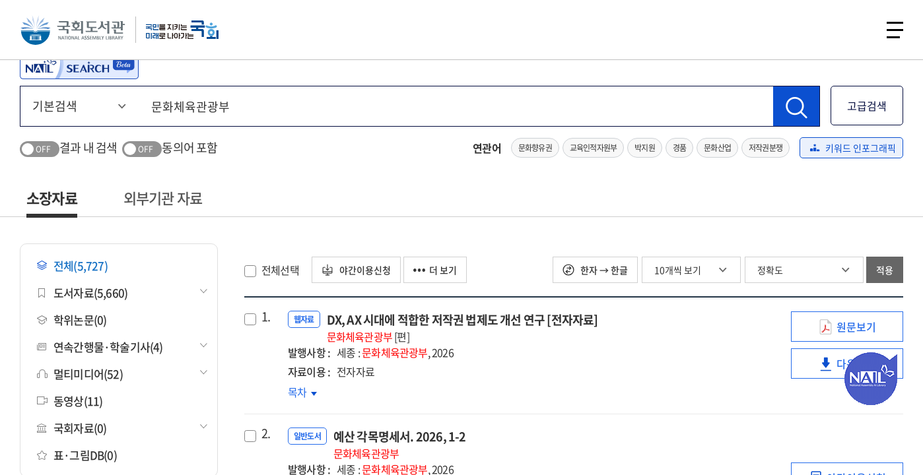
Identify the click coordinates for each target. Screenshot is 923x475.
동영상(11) (69, 401)
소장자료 (51, 197)
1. (265, 317)
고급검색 (867, 105)
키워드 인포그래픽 (853, 147)
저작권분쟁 (765, 148)
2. (265, 433)
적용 (884, 269)
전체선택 (280, 270)
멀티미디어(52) (80, 373)
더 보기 (435, 269)
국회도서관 (72, 29)
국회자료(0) (71, 428)
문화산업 (717, 148)
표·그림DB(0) (77, 455)
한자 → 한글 (595, 269)
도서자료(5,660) (82, 292)
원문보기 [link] (856, 330)
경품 (679, 148)
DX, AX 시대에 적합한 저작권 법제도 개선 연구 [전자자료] (462, 327)
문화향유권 (535, 148)
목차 (302, 392)
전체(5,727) (72, 265)
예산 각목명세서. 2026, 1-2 (399, 444)
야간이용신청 (356, 269)
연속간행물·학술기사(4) (100, 346)
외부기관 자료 (162, 197)
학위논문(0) (71, 319)
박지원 (644, 148)
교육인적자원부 (593, 148)
